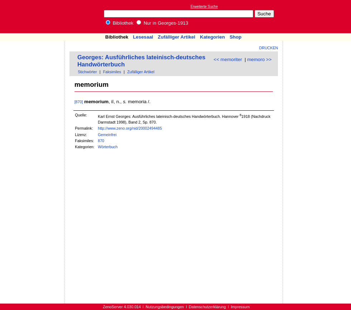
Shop (235, 37)
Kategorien (212, 37)
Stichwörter (87, 72)
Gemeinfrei (107, 134)
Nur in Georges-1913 (162, 23)
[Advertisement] (318, 16)
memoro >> (259, 59)
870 (101, 141)
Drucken (268, 48)
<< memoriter (227, 59)
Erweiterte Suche (204, 7)
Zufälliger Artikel (177, 37)
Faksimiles (112, 72)
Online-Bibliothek (34, 16)
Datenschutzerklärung (207, 307)
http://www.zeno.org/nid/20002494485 (130, 128)
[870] (78, 102)
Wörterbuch (107, 147)
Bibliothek (120, 23)
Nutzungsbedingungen (165, 307)
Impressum (240, 307)
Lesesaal (143, 37)
